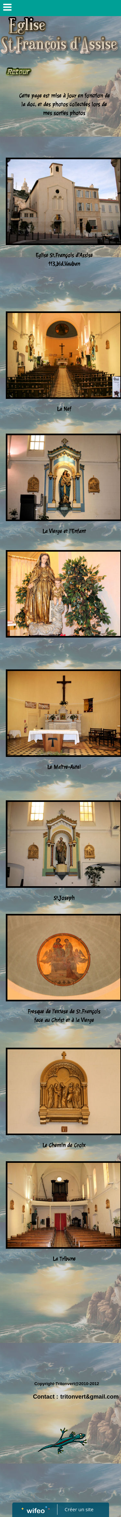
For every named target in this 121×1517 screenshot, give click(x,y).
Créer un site (79, 1509)
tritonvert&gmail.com (89, 1396)
